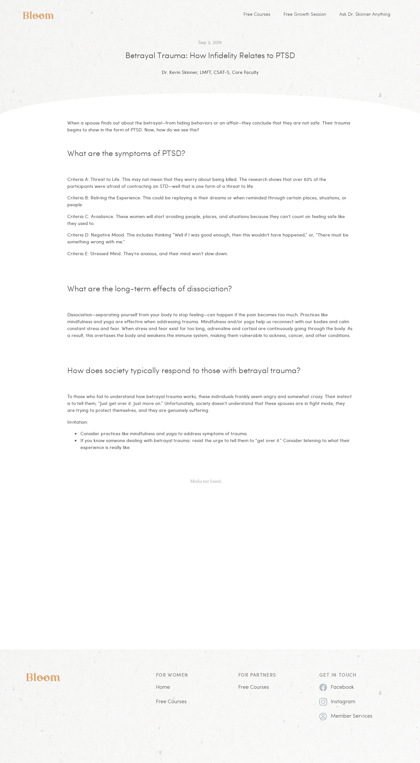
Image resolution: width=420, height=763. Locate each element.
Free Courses (256, 14)
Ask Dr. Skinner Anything (364, 14)
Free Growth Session (305, 14)
